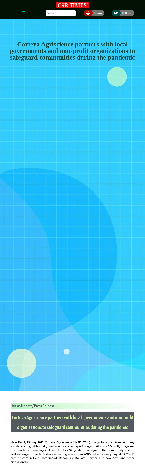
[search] (61, 13)
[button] (23, 13)
